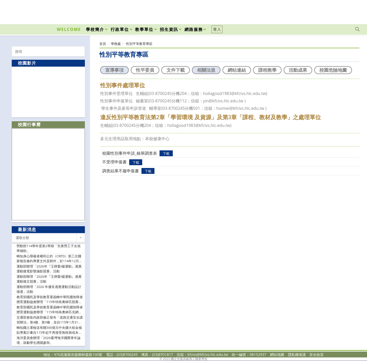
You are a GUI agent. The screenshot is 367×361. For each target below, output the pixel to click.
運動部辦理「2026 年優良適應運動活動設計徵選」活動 (49, 289)
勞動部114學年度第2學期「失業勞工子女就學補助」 (49, 248)
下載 (166, 153)
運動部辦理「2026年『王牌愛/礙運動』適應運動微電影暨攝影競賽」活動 (49, 269)
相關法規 (206, 70)
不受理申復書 (114, 162)
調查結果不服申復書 (120, 171)
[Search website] (357, 29)
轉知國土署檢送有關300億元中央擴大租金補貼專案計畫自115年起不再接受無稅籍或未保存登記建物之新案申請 (49, 330)
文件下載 (175, 70)
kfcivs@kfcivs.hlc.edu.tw (207, 354)
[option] (48, 92)
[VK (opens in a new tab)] (350, 10)
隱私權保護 (297, 354)
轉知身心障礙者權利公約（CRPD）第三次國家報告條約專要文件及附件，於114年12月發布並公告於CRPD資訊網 (49, 259)
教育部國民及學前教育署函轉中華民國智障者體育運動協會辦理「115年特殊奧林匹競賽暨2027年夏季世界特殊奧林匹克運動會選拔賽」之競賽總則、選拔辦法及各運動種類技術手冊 (50, 300)
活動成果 (298, 70)
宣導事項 (114, 70)
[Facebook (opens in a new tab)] (328, 10)
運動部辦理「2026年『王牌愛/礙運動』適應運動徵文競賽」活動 (49, 279)
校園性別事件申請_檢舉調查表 (129, 153)
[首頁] (102, 43)
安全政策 (316, 354)
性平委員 (145, 70)
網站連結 (237, 70)
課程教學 (267, 70)
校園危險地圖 (333, 70)
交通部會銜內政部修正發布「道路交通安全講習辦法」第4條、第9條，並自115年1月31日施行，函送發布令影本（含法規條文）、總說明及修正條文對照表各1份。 (50, 320)
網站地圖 (277, 354)
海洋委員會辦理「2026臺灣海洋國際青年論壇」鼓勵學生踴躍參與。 (49, 340)
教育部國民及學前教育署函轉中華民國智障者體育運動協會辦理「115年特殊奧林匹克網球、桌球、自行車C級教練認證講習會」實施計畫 (50, 310)
